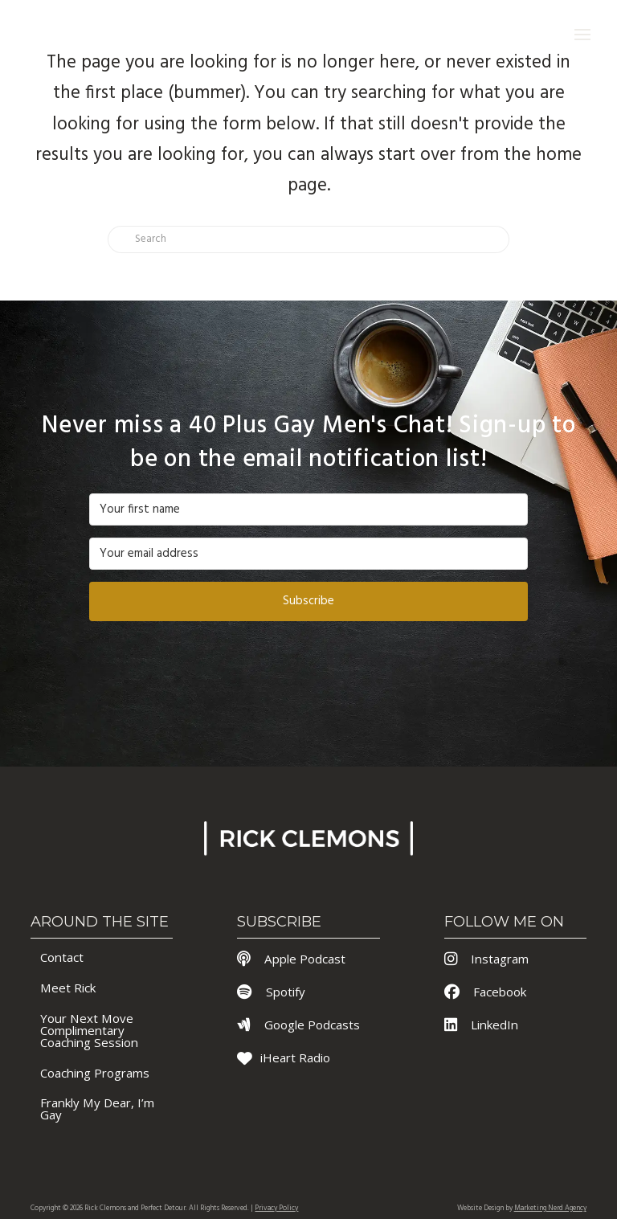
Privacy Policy (276, 1208)
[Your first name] (308, 509)
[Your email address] (308, 554)
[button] (583, 34)
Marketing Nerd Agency (550, 1208)
